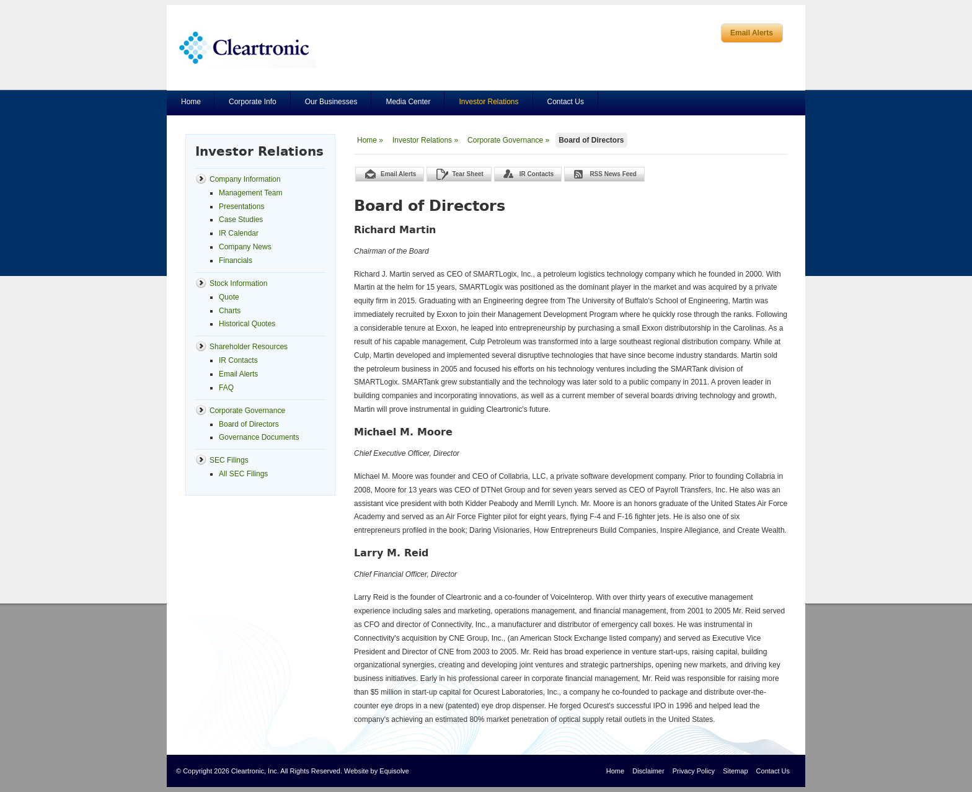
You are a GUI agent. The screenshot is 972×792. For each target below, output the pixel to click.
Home (191, 101)
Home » (370, 140)
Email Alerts (751, 33)
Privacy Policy (694, 771)
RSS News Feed (613, 174)
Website (356, 771)
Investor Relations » (425, 140)
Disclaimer (648, 771)
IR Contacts (536, 174)
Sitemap (735, 771)
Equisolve (394, 771)
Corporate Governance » (508, 140)
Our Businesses (331, 101)
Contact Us (565, 101)
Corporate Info (252, 101)
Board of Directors (591, 140)
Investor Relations (488, 101)
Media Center (408, 101)
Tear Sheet (467, 174)
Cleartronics (246, 47)
